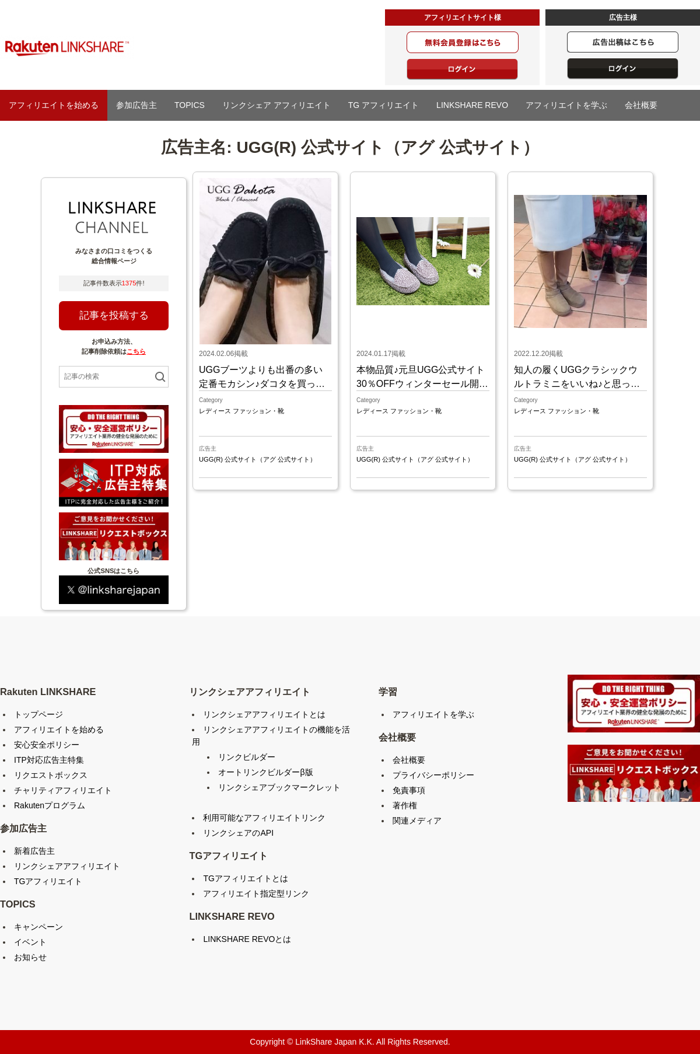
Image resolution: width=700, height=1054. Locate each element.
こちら (136, 351)
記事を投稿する (114, 315)
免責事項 (409, 790)
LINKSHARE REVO (472, 105)
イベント (30, 942)
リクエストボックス (51, 775)
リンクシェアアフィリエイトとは (264, 714)
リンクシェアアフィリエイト (67, 866)
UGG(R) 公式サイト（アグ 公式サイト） (257, 459)
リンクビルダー (246, 757)
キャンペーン (38, 926)
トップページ (38, 714)
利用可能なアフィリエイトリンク (264, 817)
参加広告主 (136, 105)
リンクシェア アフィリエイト (276, 105)
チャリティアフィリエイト (63, 790)
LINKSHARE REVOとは (247, 939)
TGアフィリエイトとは (245, 878)
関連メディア (417, 820)
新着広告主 (34, 851)
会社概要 (641, 105)
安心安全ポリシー (46, 744)
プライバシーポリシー (433, 775)
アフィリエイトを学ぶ (566, 105)
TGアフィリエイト (48, 881)
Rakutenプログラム (49, 805)
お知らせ (30, 957)
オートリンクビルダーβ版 (265, 772)
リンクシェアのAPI (238, 832)
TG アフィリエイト (383, 105)
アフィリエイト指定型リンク (256, 893)
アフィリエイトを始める (54, 105)
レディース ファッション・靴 (241, 410)
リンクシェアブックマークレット (279, 787)
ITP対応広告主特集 (49, 760)
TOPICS (189, 105)
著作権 (405, 805)
